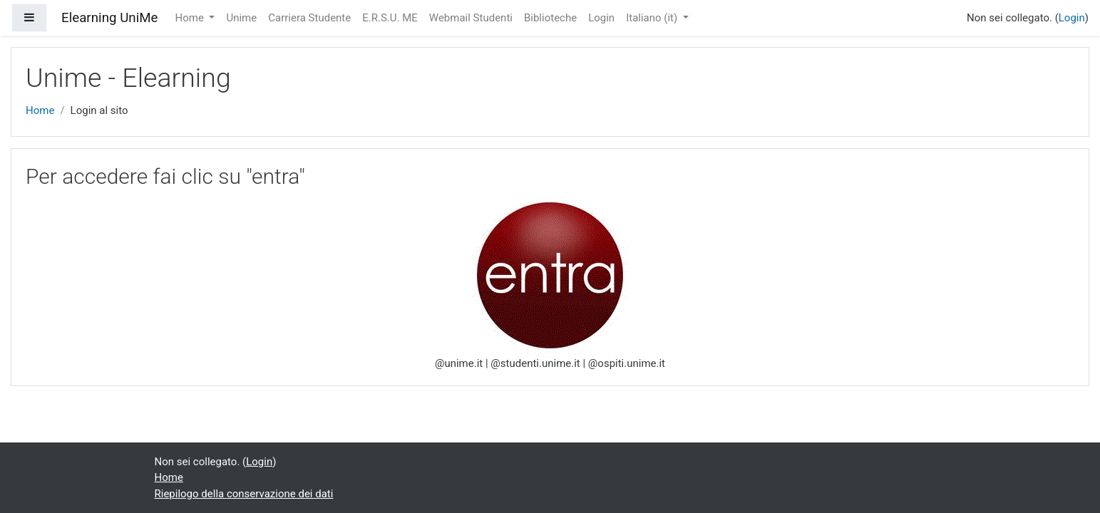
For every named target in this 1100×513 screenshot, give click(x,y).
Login (601, 17)
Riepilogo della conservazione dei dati (244, 493)
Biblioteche (550, 17)
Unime (241, 17)
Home (191, 17)
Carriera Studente (309, 17)
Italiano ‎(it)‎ (653, 17)
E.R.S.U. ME (390, 17)
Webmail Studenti (471, 17)
